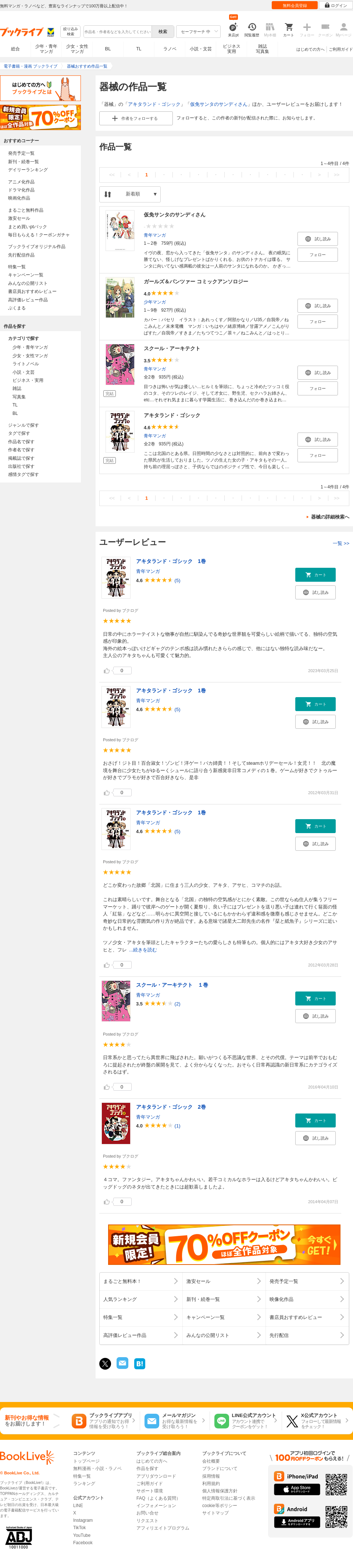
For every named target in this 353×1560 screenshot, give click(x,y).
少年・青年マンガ (46, 49)
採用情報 (211, 1476)
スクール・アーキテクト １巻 (172, 985)
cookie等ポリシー (219, 1505)
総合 (15, 48)
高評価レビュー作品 (28, 299)
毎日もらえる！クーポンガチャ (39, 234)
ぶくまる (17, 308)
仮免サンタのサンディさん (218, 104)
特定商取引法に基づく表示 (228, 1498)
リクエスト (147, 1520)
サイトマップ (215, 1513)
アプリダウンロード (156, 1476)
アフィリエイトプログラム (162, 1528)
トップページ (86, 1461)
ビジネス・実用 (28, 380)
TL (138, 48)
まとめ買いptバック (27, 226)
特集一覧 (17, 266)
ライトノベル (26, 363)
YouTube (81, 1535)
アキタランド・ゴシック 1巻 (171, 561)
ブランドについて (220, 1468)
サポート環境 (149, 1490)
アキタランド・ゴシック (154, 104)
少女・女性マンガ (77, 49)
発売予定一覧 (21, 153)
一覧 (341, 543)
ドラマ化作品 (21, 190)
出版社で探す (21, 466)
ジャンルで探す (23, 425)
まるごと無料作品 (25, 210)
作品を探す (147, 1468)
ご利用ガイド (341, 49)
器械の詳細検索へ (330, 517)
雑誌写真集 (262, 49)
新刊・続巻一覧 (23, 161)
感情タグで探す (23, 474)
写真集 (19, 396)
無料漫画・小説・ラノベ (97, 1468)
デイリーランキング (28, 169)
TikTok (79, 1527)
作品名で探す (21, 441)
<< (112, 174)
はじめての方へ (310, 49)
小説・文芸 (201, 48)
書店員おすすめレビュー (32, 291)
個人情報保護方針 (220, 1490)
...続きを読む (143, 950)
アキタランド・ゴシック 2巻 (171, 1107)
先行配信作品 (21, 255)
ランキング (84, 1483)
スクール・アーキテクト (172, 348)
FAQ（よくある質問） (158, 1498)
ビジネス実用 (231, 49)
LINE (78, 1505)
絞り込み (70, 32)
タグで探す (19, 433)
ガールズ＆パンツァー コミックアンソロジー (196, 281)
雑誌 (17, 388)
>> (336, 174)
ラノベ (169, 48)
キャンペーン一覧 (25, 274)
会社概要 (211, 1461)
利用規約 (211, 1483)
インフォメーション (156, 1505)
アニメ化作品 (21, 181)
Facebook (83, 1542)
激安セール (19, 218)
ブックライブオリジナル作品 (36, 246)
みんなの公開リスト (28, 283)
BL (108, 48)
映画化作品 (19, 198)
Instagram (83, 1520)
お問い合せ (147, 1513)
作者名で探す (21, 449)
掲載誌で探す (21, 458)
